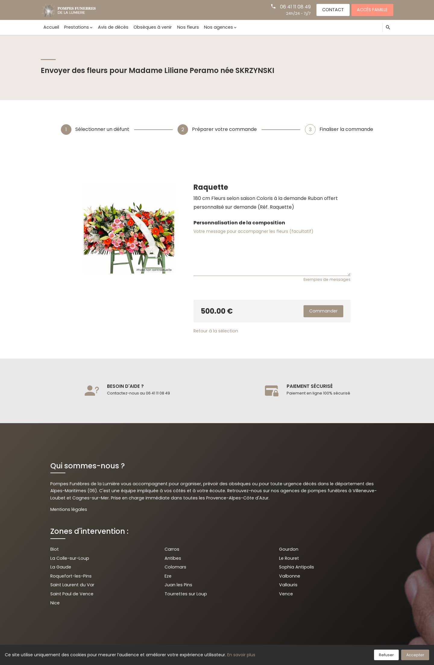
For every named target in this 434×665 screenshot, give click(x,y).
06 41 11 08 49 (295, 6)
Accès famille (372, 10)
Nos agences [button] (218, 27)
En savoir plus (241, 655)
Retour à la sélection (215, 331)
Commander (323, 311)
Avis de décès (113, 27)
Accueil (51, 27)
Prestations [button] (76, 27)
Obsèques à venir (153, 27)
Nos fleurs (188, 27)
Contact (333, 10)
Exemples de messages (327, 279)
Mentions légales (68, 509)
